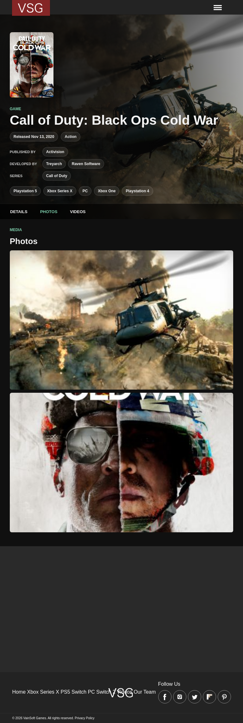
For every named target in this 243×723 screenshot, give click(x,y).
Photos (49, 211)
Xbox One (106, 191)
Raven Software (86, 164)
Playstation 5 (25, 191)
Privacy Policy (84, 718)
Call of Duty (56, 176)
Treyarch (54, 164)
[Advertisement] (121, 590)
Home (19, 692)
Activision (55, 152)
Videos (77, 211)
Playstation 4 (137, 191)
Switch (79, 692)
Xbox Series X (59, 191)
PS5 (65, 692)
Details (19, 211)
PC (85, 191)
